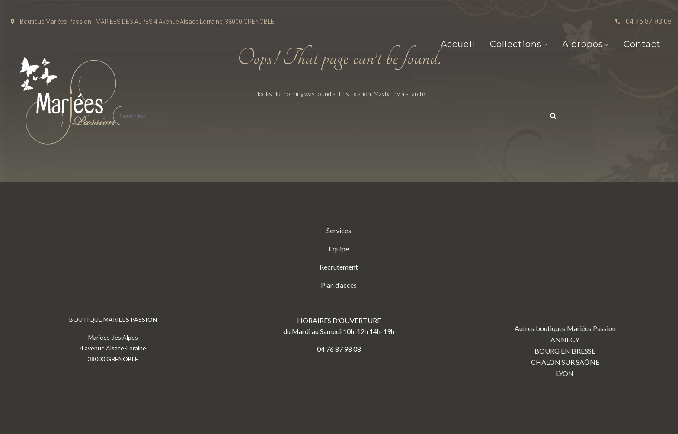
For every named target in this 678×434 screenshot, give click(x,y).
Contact (642, 44)
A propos (582, 44)
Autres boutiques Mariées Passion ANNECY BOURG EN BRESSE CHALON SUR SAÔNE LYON (565, 301)
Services (338, 230)
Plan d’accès (339, 285)
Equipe (339, 248)
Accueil (458, 44)
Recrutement (339, 267)
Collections (516, 44)
